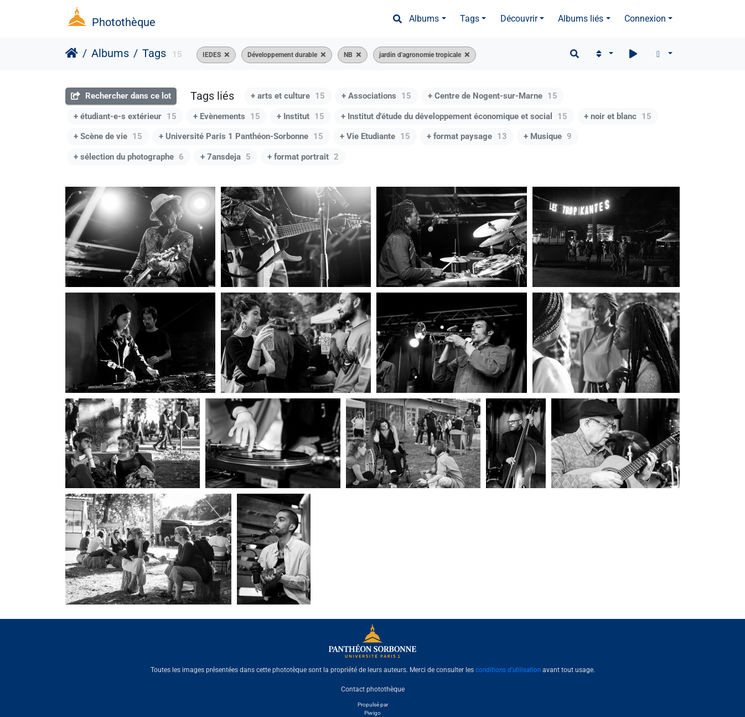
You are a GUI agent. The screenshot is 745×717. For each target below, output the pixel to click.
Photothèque (124, 22)
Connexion (645, 18)
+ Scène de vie (108, 136)
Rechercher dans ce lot (121, 96)
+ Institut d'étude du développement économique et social (454, 116)
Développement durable (282, 55)
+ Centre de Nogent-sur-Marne (492, 96)
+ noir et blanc (617, 116)
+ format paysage (467, 136)
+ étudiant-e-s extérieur (125, 116)
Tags (469, 18)
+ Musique (548, 136)
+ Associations (376, 96)
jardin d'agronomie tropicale (420, 55)
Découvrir (518, 18)
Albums (424, 18)
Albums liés (580, 18)
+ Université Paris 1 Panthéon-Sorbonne (241, 136)
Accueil (71, 53)
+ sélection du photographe (129, 157)
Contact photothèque (373, 689)
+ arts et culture (288, 96)
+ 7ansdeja (225, 157)
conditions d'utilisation (508, 670)
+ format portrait (303, 157)
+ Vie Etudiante (375, 136)
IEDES (212, 55)
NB (348, 55)
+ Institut (300, 116)
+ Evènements (226, 116)
